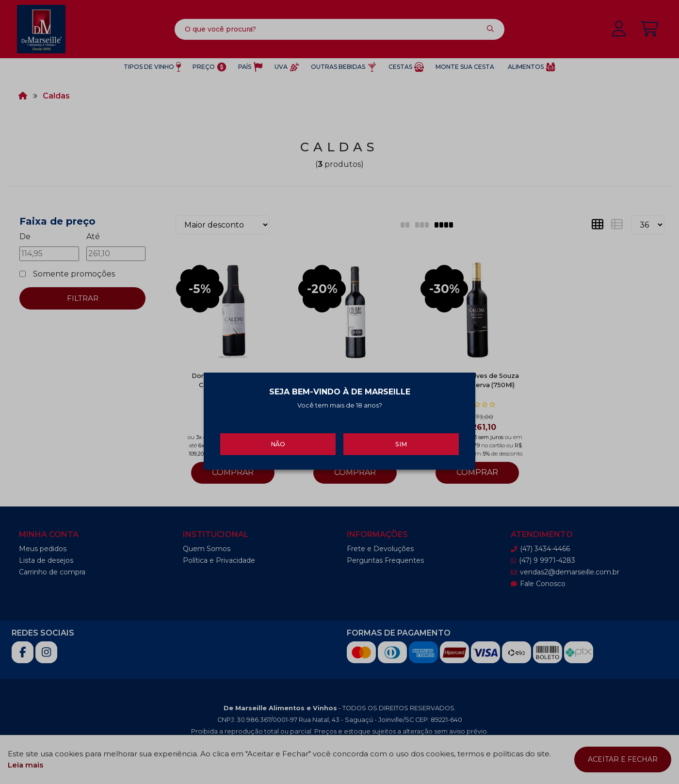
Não (278, 443)
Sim (401, 443)
